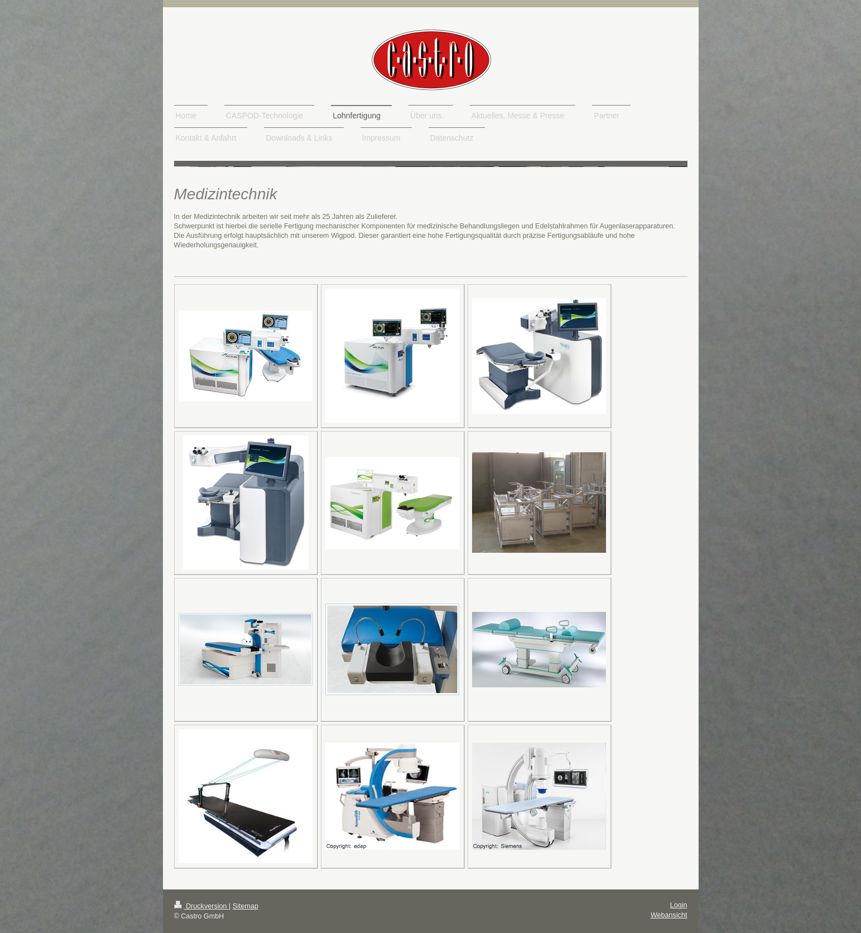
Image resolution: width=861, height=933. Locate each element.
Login (678, 905)
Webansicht (669, 915)
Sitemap (245, 906)
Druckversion (201, 906)
